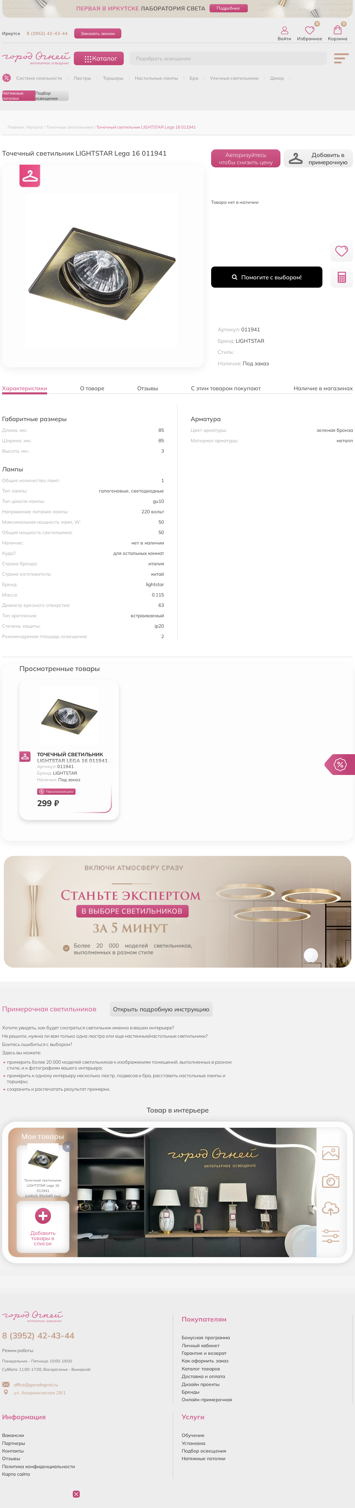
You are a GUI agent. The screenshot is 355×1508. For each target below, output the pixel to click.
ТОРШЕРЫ (113, 78)
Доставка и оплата (203, 1376)
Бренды (190, 1392)
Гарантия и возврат (204, 1353)
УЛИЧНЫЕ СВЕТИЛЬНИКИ (234, 78)
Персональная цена (56, 791)
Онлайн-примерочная (207, 1399)
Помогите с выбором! (267, 277)
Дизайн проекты (200, 1384)
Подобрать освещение (163, 58)
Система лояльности (39, 78)
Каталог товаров (201, 1368)
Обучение (193, 1435)
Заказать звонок (98, 33)
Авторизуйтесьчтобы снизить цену (246, 158)
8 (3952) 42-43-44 (47, 33)
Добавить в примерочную (318, 158)
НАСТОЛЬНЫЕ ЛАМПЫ (156, 78)
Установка (193, 1443)
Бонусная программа (206, 1337)
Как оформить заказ (205, 1360)
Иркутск (11, 33)
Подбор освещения (46, 95)
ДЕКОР (277, 78)
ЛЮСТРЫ (82, 78)
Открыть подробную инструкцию (161, 1009)
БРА (194, 78)
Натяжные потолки (13, 95)
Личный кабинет (200, 1345)
